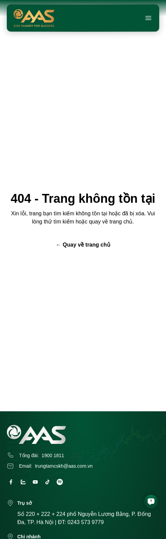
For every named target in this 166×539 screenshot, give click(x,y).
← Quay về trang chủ (83, 245)
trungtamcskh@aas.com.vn (64, 466)
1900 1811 (53, 455)
